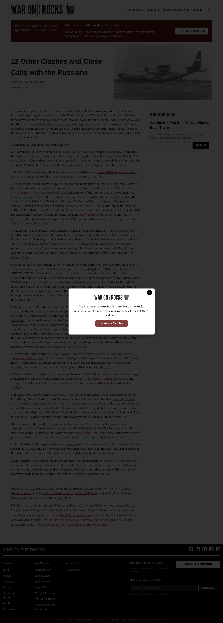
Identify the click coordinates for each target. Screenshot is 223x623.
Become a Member (112, 323)
